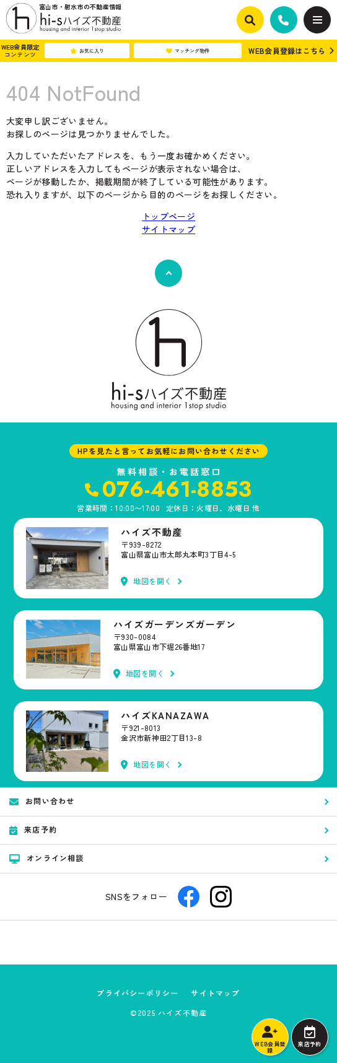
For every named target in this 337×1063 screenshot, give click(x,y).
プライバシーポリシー (137, 993)
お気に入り (87, 51)
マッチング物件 (187, 51)
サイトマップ (168, 229)
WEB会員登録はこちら (286, 50)
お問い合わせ (41, 801)
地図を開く (146, 581)
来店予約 (309, 1037)
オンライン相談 (46, 858)
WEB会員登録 (270, 1040)
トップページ (168, 216)
